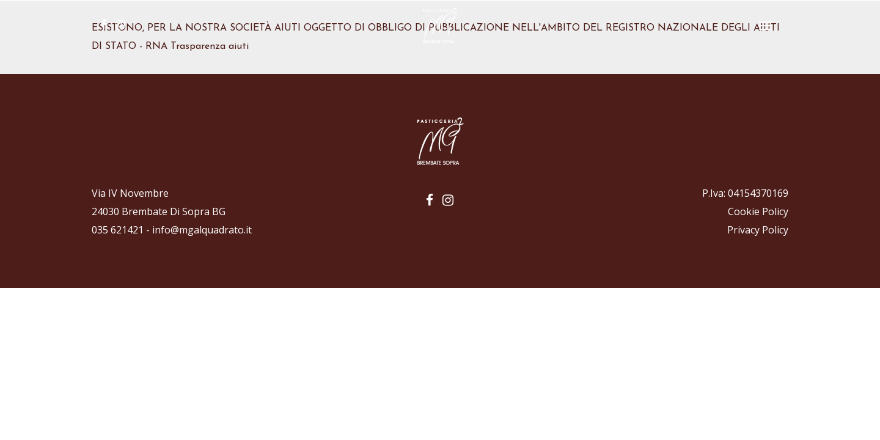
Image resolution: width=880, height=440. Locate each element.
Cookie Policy (758, 211)
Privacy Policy (757, 230)
